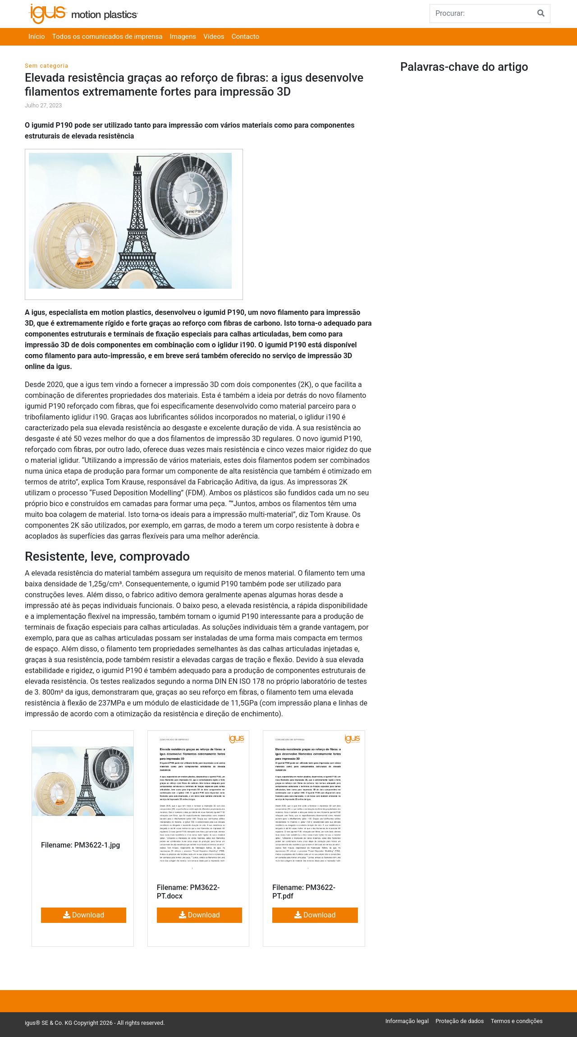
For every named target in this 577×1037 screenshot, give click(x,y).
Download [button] (83, 915)
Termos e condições (517, 1021)
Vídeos (213, 36)
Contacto (246, 36)
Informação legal (407, 1021)
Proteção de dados (459, 1021)
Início (36, 36)
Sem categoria (47, 65)
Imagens (183, 36)
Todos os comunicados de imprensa (107, 36)
